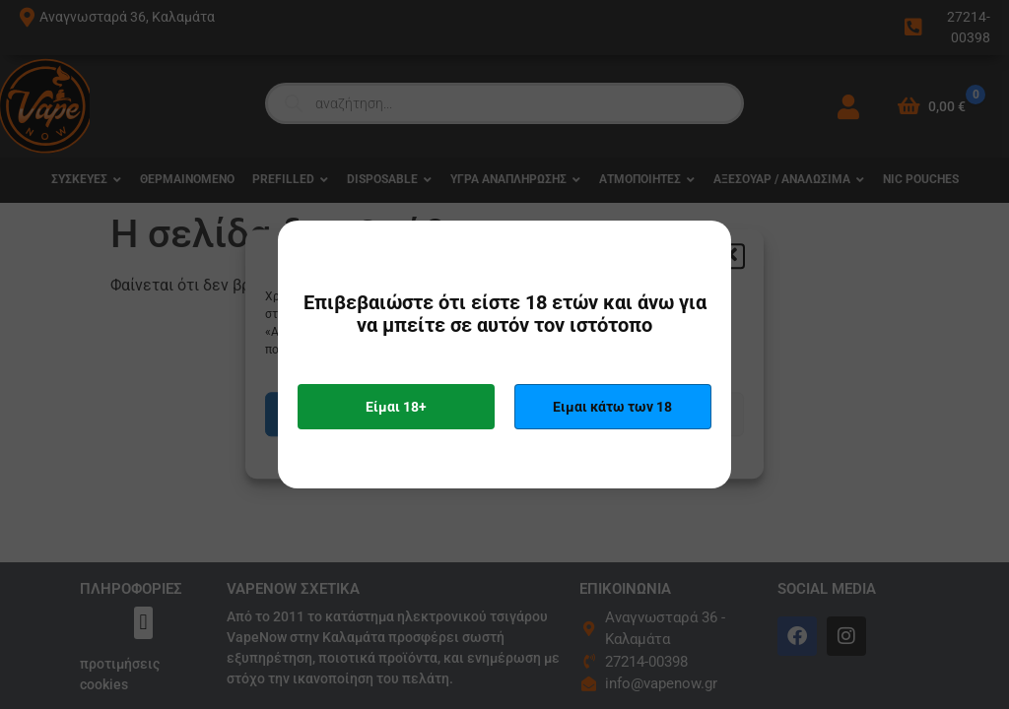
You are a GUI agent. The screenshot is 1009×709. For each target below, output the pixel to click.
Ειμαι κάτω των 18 (612, 407)
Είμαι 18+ (396, 407)
